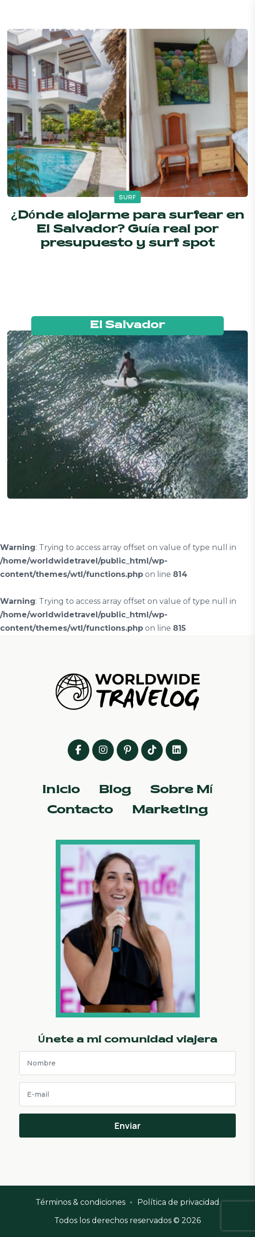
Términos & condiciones (80, 1202)
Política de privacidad (178, 1202)
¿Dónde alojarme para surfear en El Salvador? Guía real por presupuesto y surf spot (127, 229)
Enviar (127, 1125)
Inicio (61, 790)
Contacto (80, 810)
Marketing (170, 810)
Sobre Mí (181, 790)
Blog (115, 790)
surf (127, 197)
